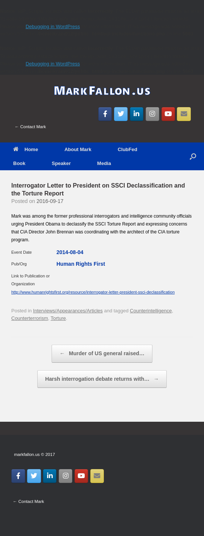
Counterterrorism (29, 318)
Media (104, 163)
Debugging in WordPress (53, 26)
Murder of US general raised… (102, 353)
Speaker (61, 163)
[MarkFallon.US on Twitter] (121, 114)
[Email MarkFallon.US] (184, 114)
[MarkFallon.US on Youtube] (168, 114)
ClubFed (127, 149)
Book (19, 163)
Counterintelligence (151, 310)
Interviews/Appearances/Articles (68, 310)
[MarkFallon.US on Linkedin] (137, 114)
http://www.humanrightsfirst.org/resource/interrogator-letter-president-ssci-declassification (93, 292)
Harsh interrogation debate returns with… (102, 379)
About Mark (77, 149)
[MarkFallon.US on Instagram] (153, 114)
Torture (58, 318)
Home (25, 149)
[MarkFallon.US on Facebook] (105, 114)
